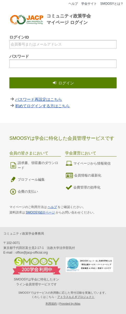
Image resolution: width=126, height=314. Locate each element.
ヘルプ (73, 3)
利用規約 (51, 303)
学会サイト (89, 3)
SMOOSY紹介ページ (40, 212)
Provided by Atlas (69, 303)
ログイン (63, 83)
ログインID (19, 37)
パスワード (19, 56)
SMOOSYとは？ (111, 3)
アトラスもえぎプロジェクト (76, 296)
